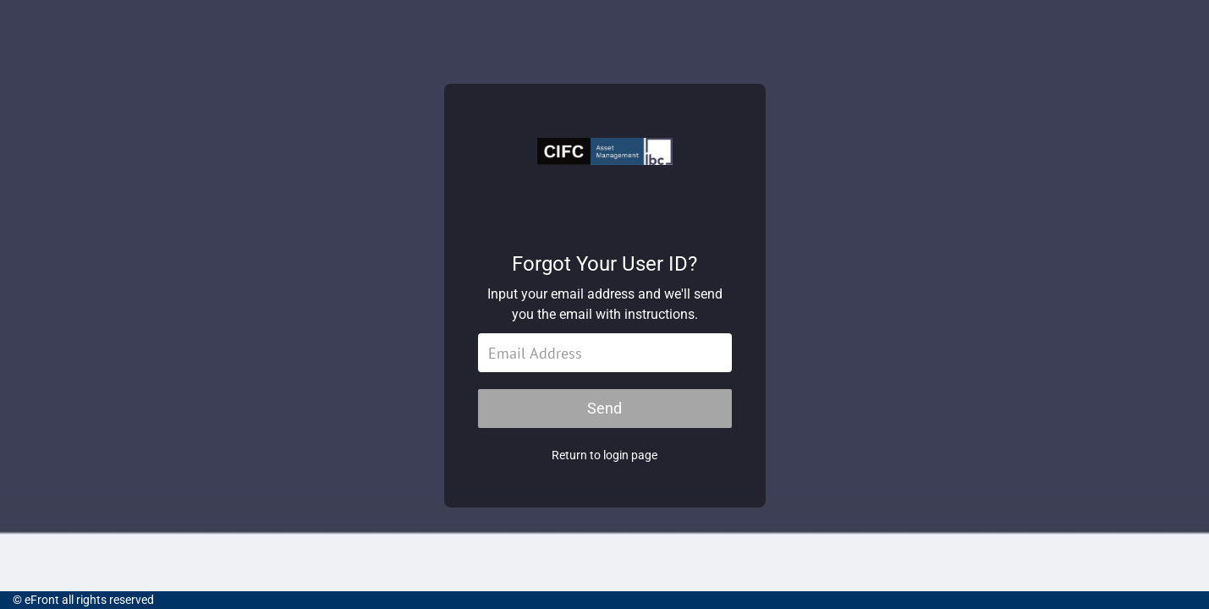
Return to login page (604, 455)
